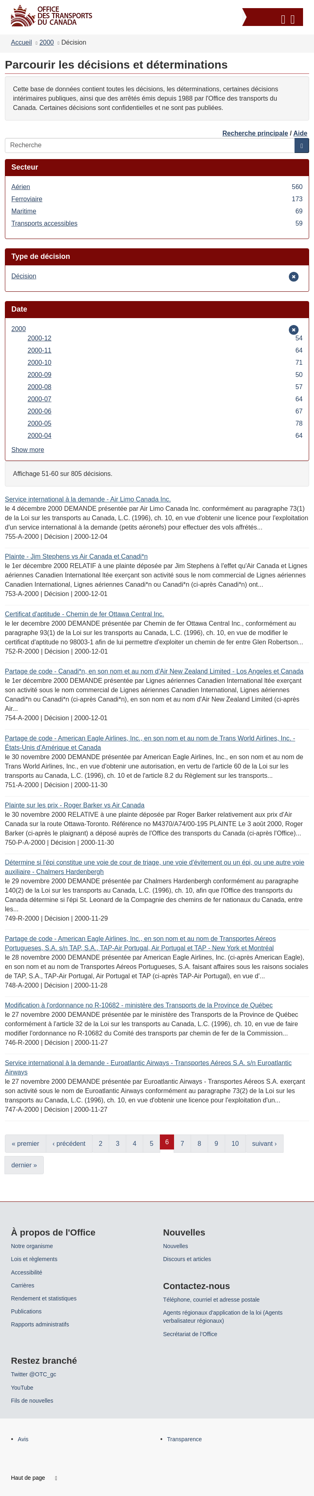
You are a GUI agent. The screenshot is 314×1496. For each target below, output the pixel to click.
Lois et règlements (34, 1259)
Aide (300, 133)
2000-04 (165, 435)
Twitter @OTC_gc (33, 1374)
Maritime (157, 211)
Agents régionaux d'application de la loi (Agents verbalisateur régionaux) (223, 1316)
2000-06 (165, 411)
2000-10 (165, 362)
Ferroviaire (157, 199)
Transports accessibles (157, 223)
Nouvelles (175, 1246)
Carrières (22, 1285)
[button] (273, 18)
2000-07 (165, 399)
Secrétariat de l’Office (190, 1334)
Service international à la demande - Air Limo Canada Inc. (88, 499)
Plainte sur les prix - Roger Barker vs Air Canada (74, 805)
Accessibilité (26, 1272)
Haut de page (34, 1477)
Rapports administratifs (40, 1324)
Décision (23, 276)
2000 (46, 42)
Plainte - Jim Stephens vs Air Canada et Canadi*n (76, 556)
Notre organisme (32, 1246)
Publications (26, 1311)
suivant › (264, 1143)
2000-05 (165, 423)
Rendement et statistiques (44, 1298)
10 (235, 1143)
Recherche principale (255, 133)
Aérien (157, 187)
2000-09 (165, 374)
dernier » (24, 1165)
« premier (25, 1143)
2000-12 (165, 338)
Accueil (21, 42)
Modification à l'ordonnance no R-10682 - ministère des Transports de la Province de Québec (139, 1005)
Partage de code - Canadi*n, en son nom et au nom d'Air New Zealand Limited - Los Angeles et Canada (154, 671)
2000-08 (165, 387)
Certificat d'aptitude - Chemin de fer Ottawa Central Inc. (84, 614)
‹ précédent (69, 1143)
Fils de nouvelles (32, 1400)
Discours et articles (187, 1259)
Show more (27, 449)
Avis (23, 1439)
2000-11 (165, 350)
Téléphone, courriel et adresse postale (211, 1299)
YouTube (22, 1387)
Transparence (184, 1439)
